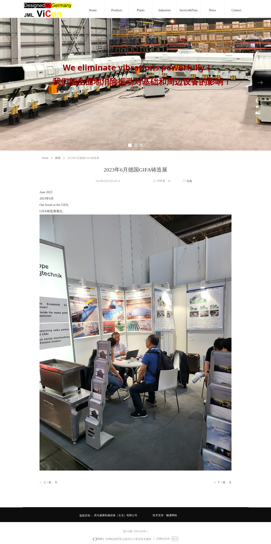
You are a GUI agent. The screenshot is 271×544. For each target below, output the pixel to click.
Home (45, 158)
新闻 (58, 158)
